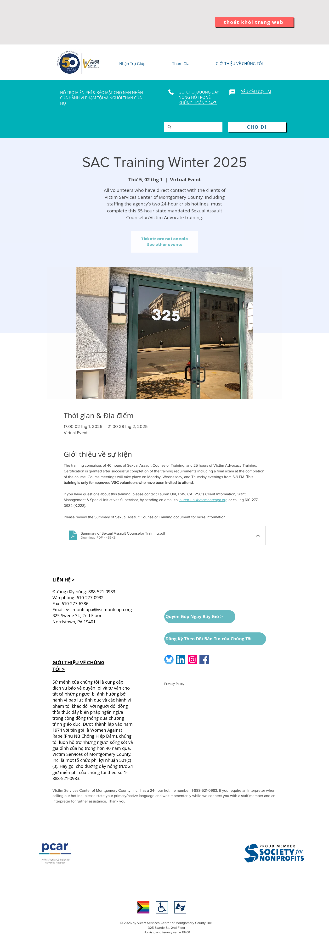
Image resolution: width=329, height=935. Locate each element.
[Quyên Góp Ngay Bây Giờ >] (199, 616)
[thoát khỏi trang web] (254, 22)
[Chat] (232, 92)
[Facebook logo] (204, 659)
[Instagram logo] (192, 659)
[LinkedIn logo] (180, 659)
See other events (164, 244)
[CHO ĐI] (257, 127)
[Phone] (170, 92)
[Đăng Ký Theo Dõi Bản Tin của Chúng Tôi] (215, 638)
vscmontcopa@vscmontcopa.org (99, 609)
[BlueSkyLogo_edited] (169, 659)
